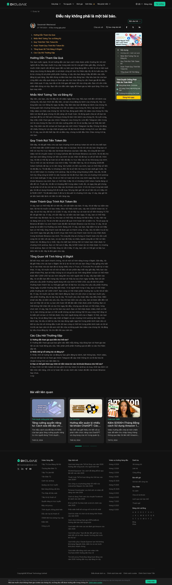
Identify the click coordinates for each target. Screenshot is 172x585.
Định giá (80, 4)
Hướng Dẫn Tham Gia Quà (44, 35)
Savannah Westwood (46, 25)
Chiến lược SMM (114, 419)
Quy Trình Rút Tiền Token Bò (46, 42)
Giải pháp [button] (56, 4)
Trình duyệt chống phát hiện (42, 419)
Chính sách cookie (130, 573)
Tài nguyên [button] (68, 4)
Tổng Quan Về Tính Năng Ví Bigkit (48, 49)
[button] (139, 4)
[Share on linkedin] (22, 469)
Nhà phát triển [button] (104, 4)
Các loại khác (75, 419)
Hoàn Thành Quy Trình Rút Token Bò (49, 45)
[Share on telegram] (26, 469)
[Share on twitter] (18, 469)
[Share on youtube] (30, 469)
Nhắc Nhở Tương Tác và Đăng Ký (47, 38)
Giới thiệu (88, 4)
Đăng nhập (148, 4)
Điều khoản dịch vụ (98, 573)
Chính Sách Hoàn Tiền (147, 573)
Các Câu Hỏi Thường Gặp (44, 53)
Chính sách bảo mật (114, 573)
